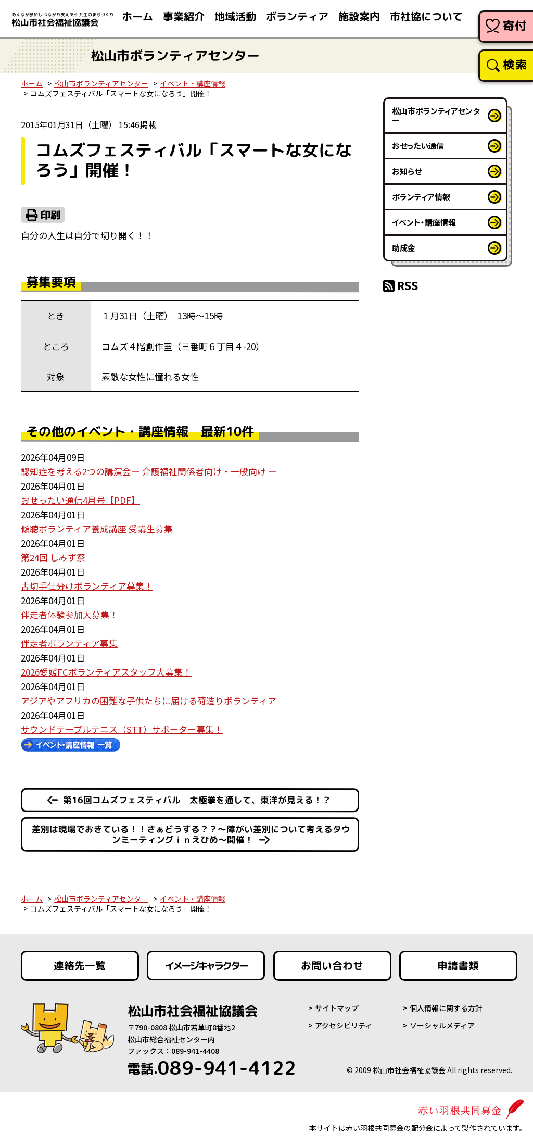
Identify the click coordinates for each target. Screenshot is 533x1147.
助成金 (403, 247)
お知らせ (407, 171)
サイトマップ (337, 1005)
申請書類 (458, 962)
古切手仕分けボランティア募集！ (87, 584)
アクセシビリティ (343, 1022)
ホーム (32, 83)
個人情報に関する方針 (446, 1005)
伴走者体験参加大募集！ (69, 612)
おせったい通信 (418, 145)
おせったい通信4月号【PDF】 (80, 499)
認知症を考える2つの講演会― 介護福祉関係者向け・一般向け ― (149, 471)
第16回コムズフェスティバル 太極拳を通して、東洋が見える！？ (197, 797)
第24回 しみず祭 (53, 556)
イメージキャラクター (206, 962)
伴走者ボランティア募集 (69, 640)
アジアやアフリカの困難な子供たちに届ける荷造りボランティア (148, 697)
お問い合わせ (332, 962)
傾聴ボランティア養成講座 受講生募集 (97, 527)
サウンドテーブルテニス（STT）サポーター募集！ (122, 725)
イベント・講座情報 (192, 83)
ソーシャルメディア (442, 1022)
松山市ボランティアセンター (101, 83)
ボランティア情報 (421, 196)
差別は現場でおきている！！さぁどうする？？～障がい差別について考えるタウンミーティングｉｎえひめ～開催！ (191, 831)
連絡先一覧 (80, 962)
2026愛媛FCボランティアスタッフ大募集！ (106, 669)
